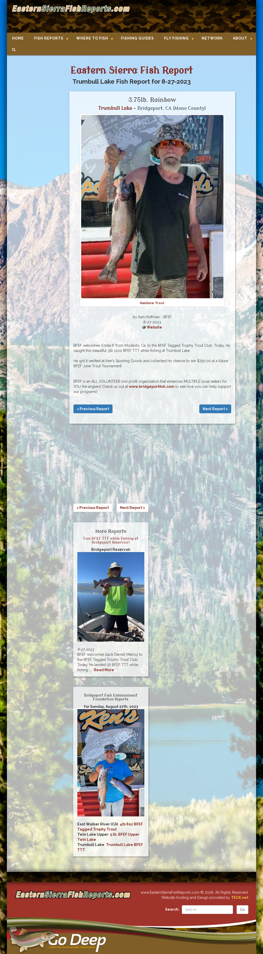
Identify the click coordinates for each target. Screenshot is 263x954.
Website (154, 327)
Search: (172, 909)
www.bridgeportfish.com (151, 386)
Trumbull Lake (115, 108)
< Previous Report (93, 409)
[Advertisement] (191, 17)
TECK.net (239, 897)
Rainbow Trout (152, 303)
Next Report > (215, 409)
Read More (104, 670)
